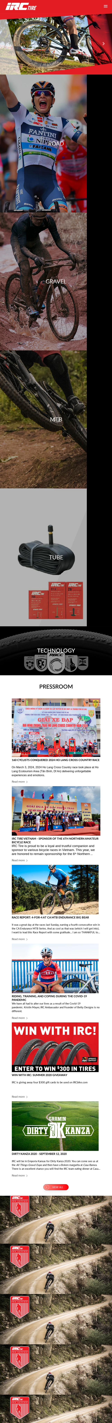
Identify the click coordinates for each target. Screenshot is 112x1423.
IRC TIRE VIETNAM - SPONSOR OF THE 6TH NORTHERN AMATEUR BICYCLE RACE (55, 840)
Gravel (56, 281)
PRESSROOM (56, 687)
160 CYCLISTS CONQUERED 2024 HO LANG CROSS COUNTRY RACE (55, 760)
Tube (56, 557)
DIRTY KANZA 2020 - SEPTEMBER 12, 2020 (39, 1154)
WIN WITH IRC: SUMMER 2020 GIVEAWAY (39, 1075)
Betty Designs (85, 1007)
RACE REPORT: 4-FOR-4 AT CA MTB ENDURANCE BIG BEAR (50, 917)
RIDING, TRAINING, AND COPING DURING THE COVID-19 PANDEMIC (49, 998)
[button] (8, 43)
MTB (56, 419)
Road (56, 143)
